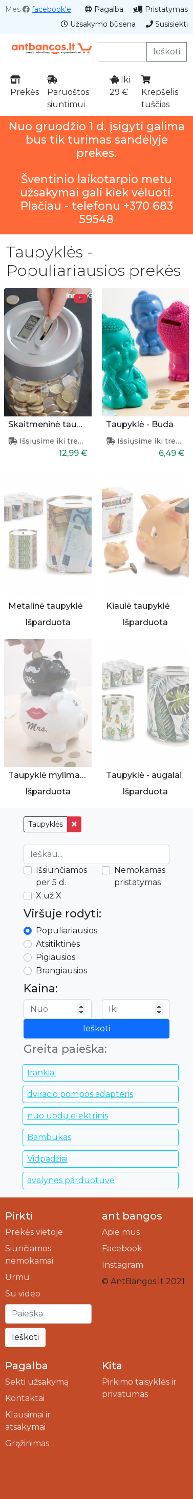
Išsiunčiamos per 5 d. (61, 876)
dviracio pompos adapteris (80, 1094)
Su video (22, 1293)
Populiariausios (66, 930)
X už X (48, 896)
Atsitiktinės (58, 944)
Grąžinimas (27, 1443)
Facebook (122, 1248)
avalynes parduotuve (71, 1180)
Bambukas (49, 1137)
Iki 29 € (120, 86)
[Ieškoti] (48, 1314)
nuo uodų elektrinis (67, 1116)
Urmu (17, 1277)
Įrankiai (41, 1072)
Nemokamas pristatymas (139, 876)
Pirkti (19, 1216)
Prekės (24, 86)
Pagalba (104, 9)
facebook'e (51, 9)
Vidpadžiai (47, 1159)
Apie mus (121, 1232)
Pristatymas (161, 9)
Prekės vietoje (34, 1232)
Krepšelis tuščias (159, 92)
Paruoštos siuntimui (68, 92)
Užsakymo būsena (98, 24)
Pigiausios (55, 957)
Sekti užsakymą (37, 1382)
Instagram (122, 1265)
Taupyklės (45, 824)
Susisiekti (167, 24)
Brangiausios (61, 970)
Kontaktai (25, 1398)
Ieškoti (166, 51)
